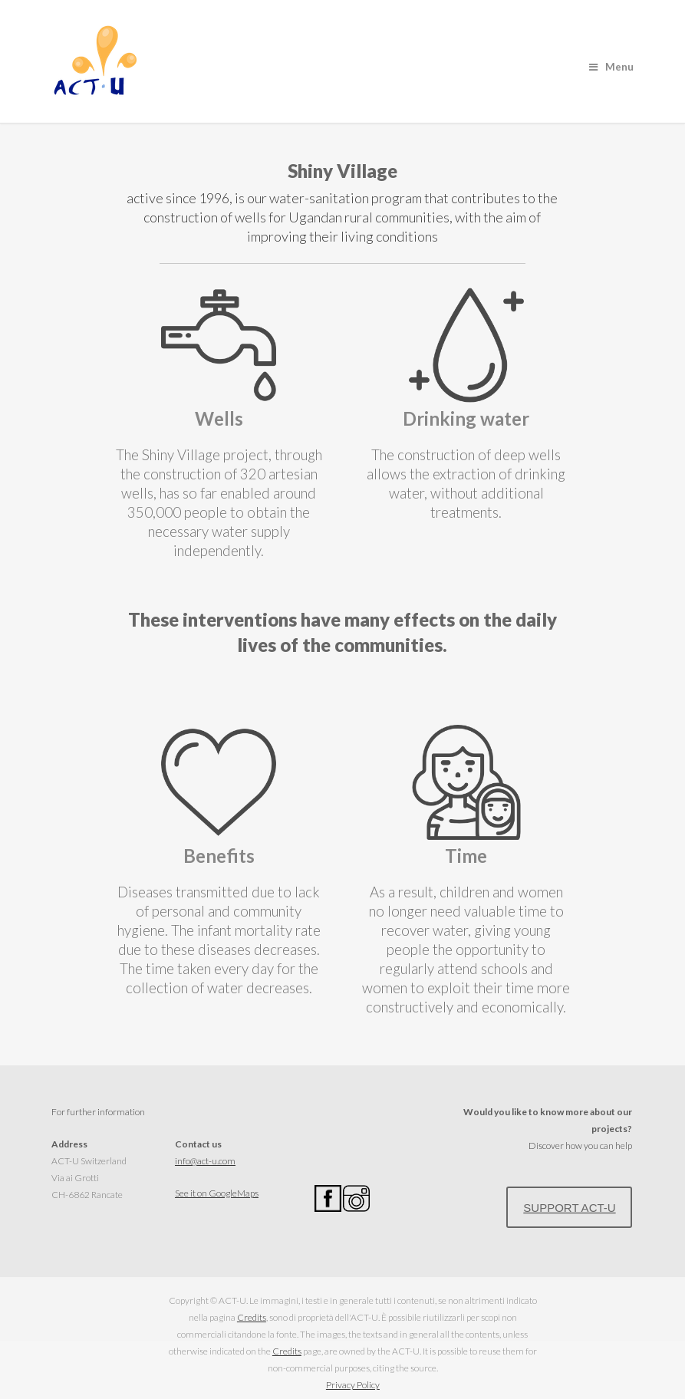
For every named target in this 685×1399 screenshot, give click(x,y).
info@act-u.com (205, 1161)
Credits (251, 1317)
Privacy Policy (353, 1385)
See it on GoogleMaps (217, 1193)
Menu (611, 67)
